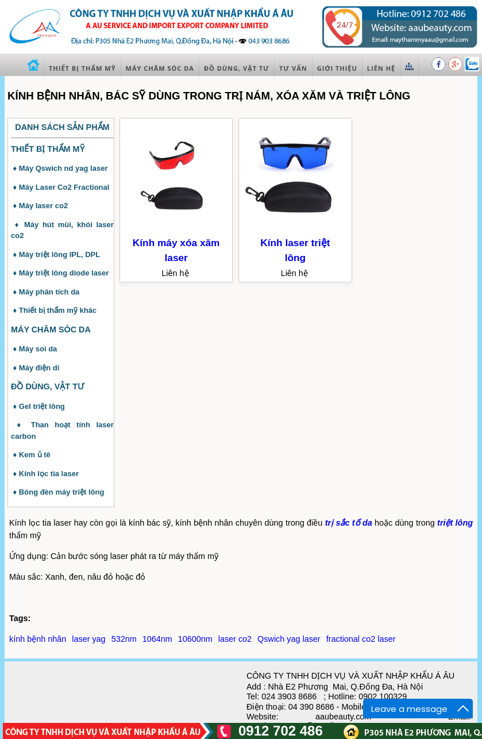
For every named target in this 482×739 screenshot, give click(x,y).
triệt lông (455, 522)
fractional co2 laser (361, 639)
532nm (124, 639)
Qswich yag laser (289, 639)
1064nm (157, 639)
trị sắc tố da (348, 522)
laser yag (88, 639)
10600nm (195, 639)
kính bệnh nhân (37, 639)
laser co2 (235, 639)
